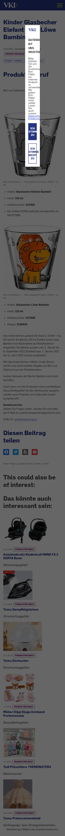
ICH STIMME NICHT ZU (33, 153)
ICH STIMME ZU (33, 132)
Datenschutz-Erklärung (35, 117)
